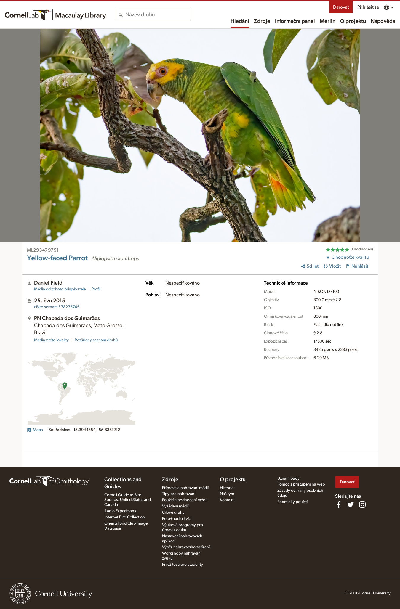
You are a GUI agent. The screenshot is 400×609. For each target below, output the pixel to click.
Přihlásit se (368, 7)
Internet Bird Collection (124, 517)
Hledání (240, 21)
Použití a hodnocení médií (184, 500)
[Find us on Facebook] (338, 504)
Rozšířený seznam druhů (96, 340)
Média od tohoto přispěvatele (60, 289)
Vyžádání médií (175, 506)
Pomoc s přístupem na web (301, 484)
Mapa (35, 430)
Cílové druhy (173, 512)
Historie (226, 488)
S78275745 (56, 307)
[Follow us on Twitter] (350, 504)
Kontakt (226, 500)
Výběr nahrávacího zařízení (186, 547)
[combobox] (158, 15)
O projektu (353, 21)
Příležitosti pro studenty (182, 565)
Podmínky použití (292, 502)
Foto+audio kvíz (176, 519)
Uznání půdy (288, 478)
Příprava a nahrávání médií (185, 488)
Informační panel (295, 21)
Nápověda (383, 21)
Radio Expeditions (120, 511)
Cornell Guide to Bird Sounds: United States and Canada (127, 500)
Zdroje (262, 21)
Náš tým (227, 494)
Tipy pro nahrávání (178, 494)
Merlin (327, 21)
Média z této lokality (51, 340)
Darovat (341, 7)
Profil (96, 289)
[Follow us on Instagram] (362, 504)
